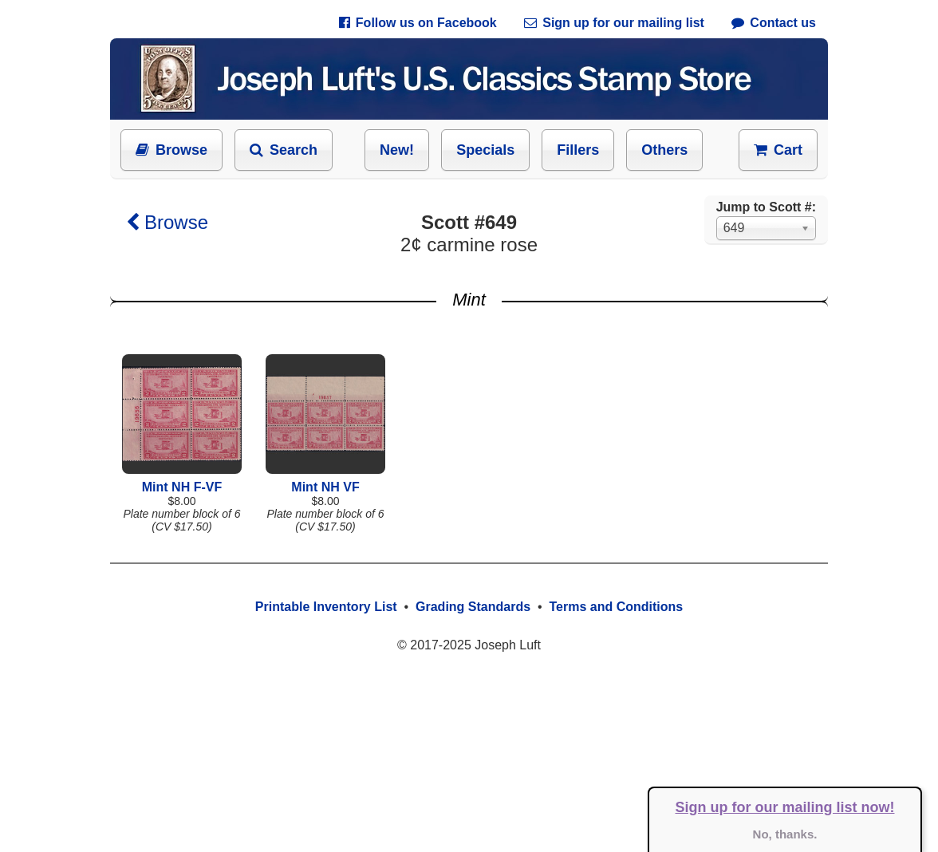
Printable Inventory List (326, 606)
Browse (171, 150)
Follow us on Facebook (418, 23)
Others (664, 150)
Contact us (773, 23)
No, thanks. (785, 834)
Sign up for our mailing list (614, 23)
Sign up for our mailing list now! (785, 807)
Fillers (578, 150)
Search (283, 150)
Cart (778, 150)
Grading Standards (473, 606)
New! (397, 150)
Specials (485, 150)
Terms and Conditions (616, 606)
